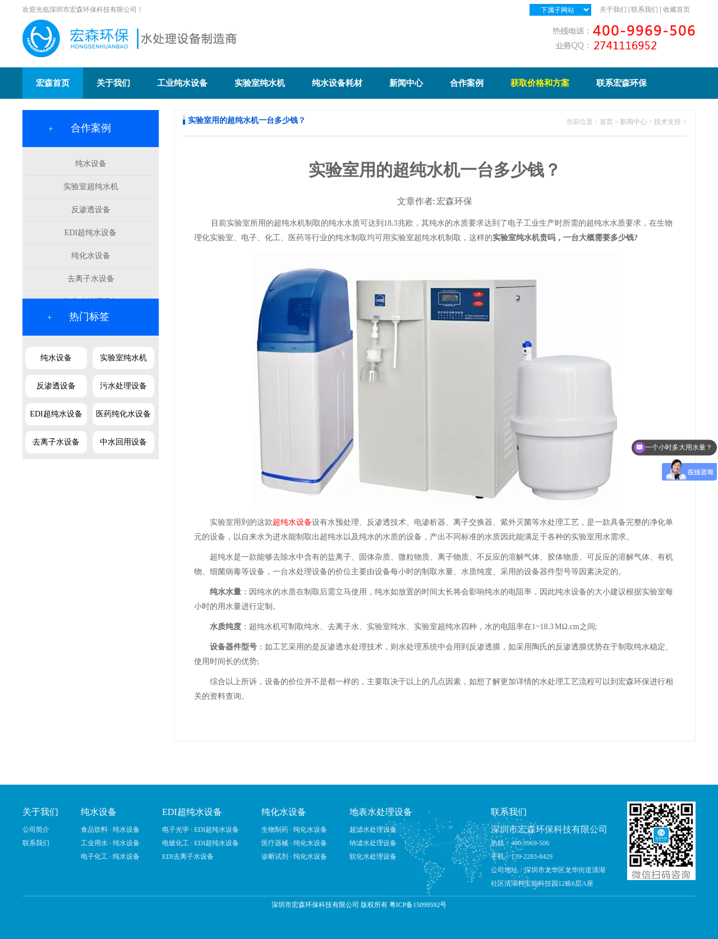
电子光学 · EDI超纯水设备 (200, 829)
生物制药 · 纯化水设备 (294, 829)
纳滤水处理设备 (373, 843)
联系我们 (644, 9)
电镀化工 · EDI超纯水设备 (200, 843)
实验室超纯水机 (90, 186)
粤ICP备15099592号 (418, 905)
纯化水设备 (91, 255)
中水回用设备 (123, 442)
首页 (606, 122)
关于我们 (613, 9)
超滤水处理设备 (373, 829)
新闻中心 (633, 122)
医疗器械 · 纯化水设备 (294, 843)
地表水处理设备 (380, 812)
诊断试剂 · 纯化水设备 (294, 856)
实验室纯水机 (123, 358)
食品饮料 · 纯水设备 (110, 829)
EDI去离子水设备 (188, 856)
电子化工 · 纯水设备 (110, 856)
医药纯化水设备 (123, 414)
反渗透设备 (91, 209)
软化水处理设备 (373, 856)
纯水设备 (91, 163)
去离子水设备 (90, 278)
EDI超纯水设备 (91, 232)
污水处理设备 (123, 386)
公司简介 (35, 829)
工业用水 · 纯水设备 (110, 843)
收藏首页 (676, 9)
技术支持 (667, 122)
